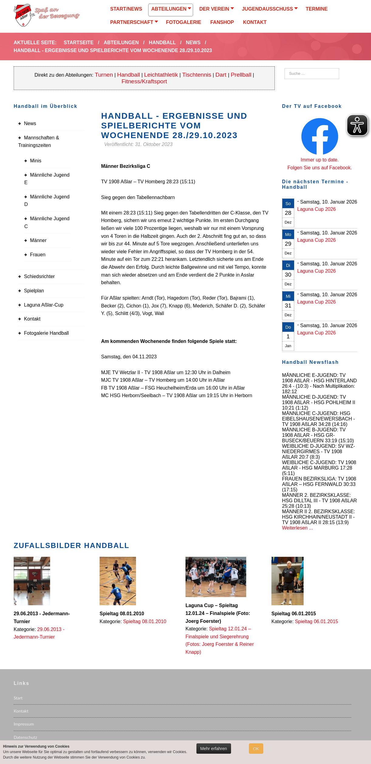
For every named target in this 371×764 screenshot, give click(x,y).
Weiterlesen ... (297, 527)
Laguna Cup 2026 (316, 209)
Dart (222, 74)
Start (18, 697)
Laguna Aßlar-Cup (43, 304)
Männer (38, 240)
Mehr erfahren (213, 748)
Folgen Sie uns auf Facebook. (320, 167)
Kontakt (32, 318)
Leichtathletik (161, 74)
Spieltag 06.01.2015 (316, 621)
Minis (35, 160)
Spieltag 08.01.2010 (144, 621)
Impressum (24, 723)
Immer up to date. (320, 159)
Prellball (241, 74)
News (30, 123)
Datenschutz (25, 737)
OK (256, 748)
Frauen (38, 254)
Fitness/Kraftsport (144, 81)
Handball (128, 74)
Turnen (104, 74)
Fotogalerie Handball (46, 333)
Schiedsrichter (39, 276)
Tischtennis (196, 74)
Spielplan (34, 290)
